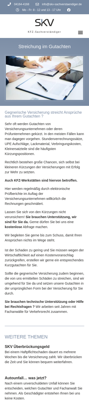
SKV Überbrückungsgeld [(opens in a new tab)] (27, 347)
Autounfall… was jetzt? (26, 378)
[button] (80, 32)
